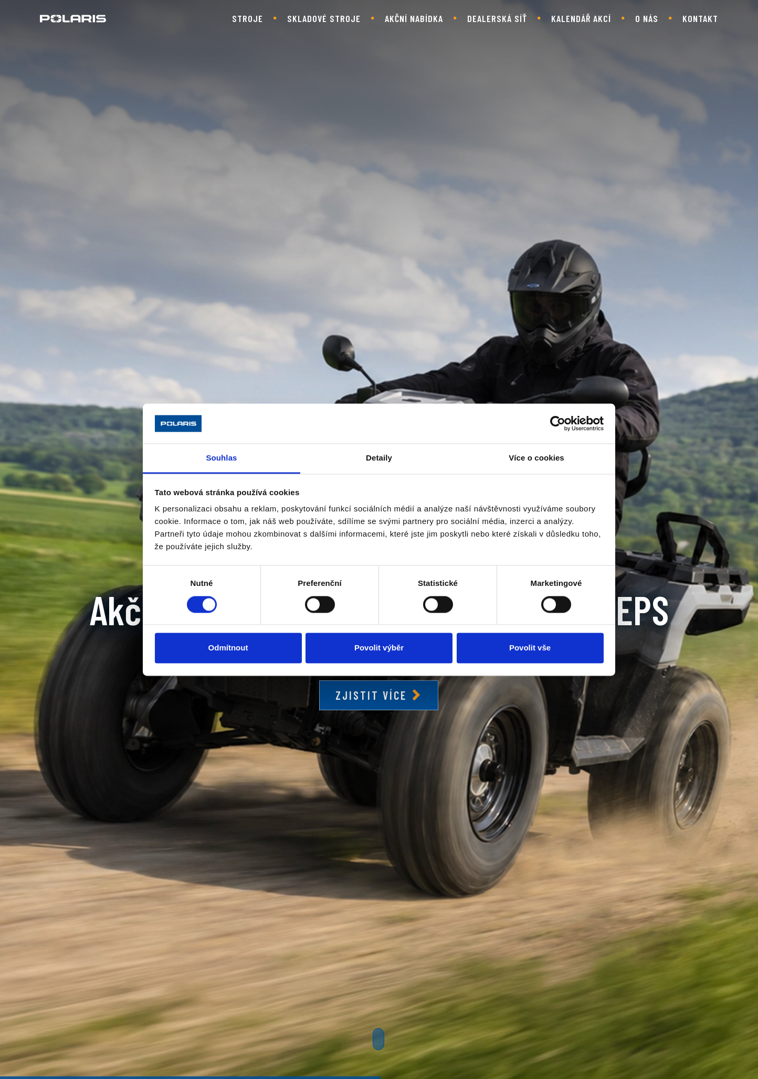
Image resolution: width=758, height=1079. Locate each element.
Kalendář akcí (581, 18)
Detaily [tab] (379, 458)
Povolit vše (530, 648)
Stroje (247, 18)
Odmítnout (228, 648)
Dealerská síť (497, 18)
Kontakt (700, 18)
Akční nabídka (414, 18)
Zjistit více (371, 695)
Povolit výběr (379, 648)
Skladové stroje (324, 18)
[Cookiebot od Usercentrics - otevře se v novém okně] (558, 423)
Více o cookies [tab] (536, 458)
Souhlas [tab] (221, 458)
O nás (646, 18)
